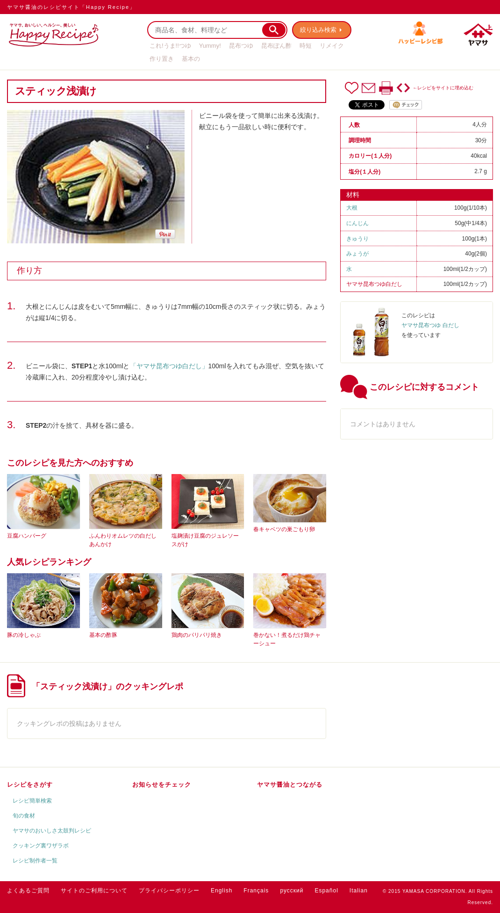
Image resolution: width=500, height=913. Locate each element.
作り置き (162, 58)
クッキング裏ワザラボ (41, 845)
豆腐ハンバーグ (26, 536)
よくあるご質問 (28, 890)
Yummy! (210, 45)
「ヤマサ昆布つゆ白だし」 (169, 366)
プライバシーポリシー (169, 890)
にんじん (357, 223)
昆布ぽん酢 (276, 45)
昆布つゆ (241, 45)
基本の (191, 58)
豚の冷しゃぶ (24, 635)
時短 (306, 45)
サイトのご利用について (94, 890)
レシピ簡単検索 (32, 800)
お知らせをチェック (161, 784)
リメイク (332, 45)
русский (291, 890)
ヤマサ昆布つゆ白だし (374, 284)
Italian (359, 890)
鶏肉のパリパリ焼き (196, 635)
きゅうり (357, 238)
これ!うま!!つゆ (170, 45)
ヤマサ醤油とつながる (289, 784)
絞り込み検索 (318, 29)
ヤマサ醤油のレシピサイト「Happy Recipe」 (71, 7)
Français (256, 890)
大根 (351, 208)
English (221, 890)
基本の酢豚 (103, 635)
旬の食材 (24, 815)
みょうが (357, 253)
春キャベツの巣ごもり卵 (284, 529)
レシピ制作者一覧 (35, 860)
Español (326, 890)
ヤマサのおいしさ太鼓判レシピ (52, 830)
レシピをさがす (30, 784)
